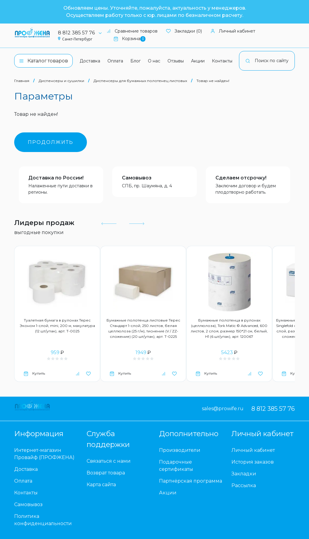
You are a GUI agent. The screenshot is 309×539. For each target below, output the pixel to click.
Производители (179, 450)
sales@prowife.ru (223, 408)
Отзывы (175, 61)
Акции (198, 61)
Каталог (43, 61)
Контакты (222, 61)
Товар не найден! (212, 80)
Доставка (90, 61)
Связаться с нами (109, 461)
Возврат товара (106, 473)
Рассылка (243, 485)
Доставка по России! (56, 178)
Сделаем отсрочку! (240, 178)
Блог (135, 61)
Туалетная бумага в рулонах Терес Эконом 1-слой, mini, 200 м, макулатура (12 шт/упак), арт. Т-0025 (57, 325)
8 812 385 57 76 (82, 32)
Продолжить (50, 142)
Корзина (129, 39)
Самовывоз (136, 178)
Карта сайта (101, 484)
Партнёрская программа (190, 481)
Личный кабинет (232, 31)
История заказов (252, 462)
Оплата (115, 61)
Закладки (243, 474)
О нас (154, 61)
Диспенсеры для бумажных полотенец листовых (140, 80)
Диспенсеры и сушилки (61, 80)
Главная (21, 80)
